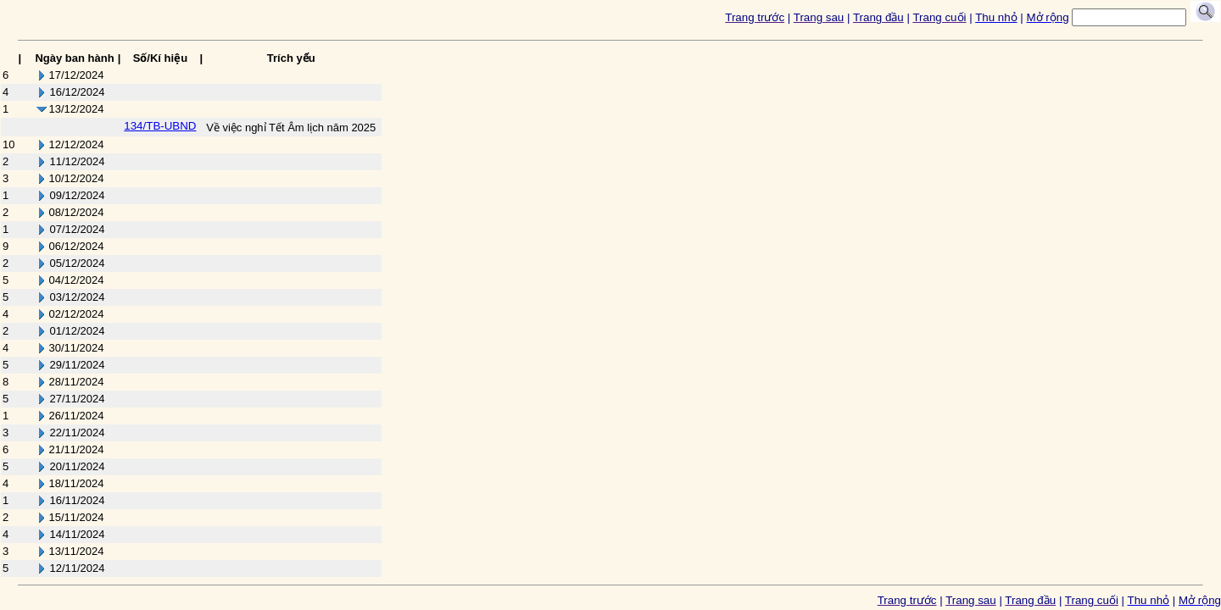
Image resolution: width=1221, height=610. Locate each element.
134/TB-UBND (160, 125)
